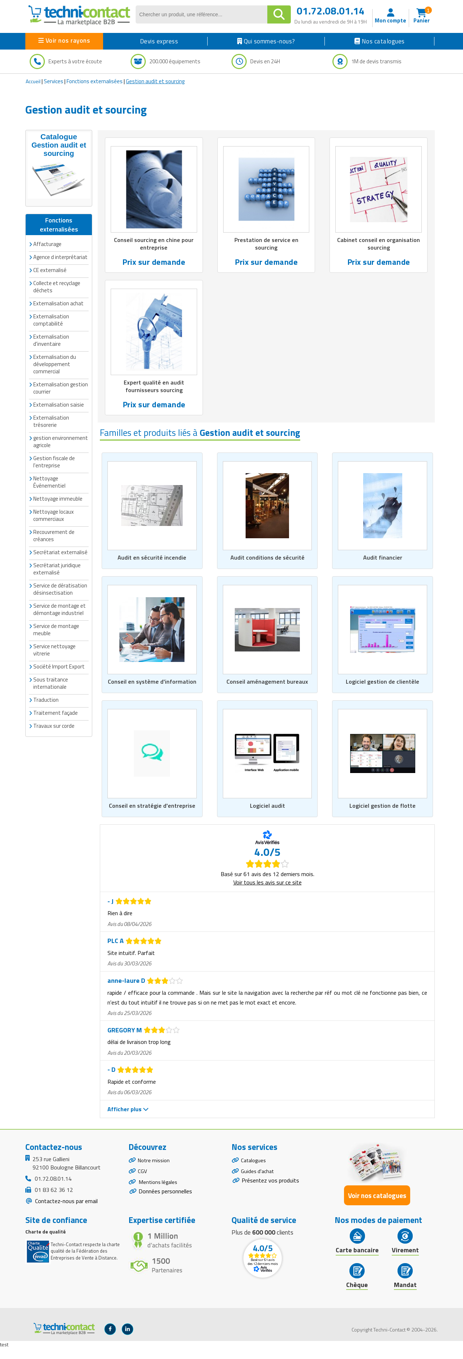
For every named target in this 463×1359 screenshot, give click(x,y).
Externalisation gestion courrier (60, 378)
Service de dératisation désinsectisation (60, 579)
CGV (143, 1184)
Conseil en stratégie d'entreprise (152, 816)
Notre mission (155, 1171)
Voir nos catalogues (377, 1206)
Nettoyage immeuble (57, 489)
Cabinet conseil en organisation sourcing (378, 244)
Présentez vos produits (270, 1194)
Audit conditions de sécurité (267, 559)
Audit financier (382, 559)
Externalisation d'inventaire (51, 330)
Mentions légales (159, 1196)
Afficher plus (128, 1119)
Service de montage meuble (56, 620)
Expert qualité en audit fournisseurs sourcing (154, 387)
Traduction (46, 690)
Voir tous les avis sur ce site (267, 892)
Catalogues (254, 1171)
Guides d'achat (258, 1184)
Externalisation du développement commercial (54, 354)
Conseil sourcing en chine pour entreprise (154, 244)
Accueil (33, 81)
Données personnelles (165, 1207)
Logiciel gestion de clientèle (382, 687)
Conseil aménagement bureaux (267, 687)
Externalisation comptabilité (51, 310)
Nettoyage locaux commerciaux (53, 505)
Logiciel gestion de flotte (382, 816)
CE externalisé (50, 260)
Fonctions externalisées (95, 81)
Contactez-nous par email (66, 1211)
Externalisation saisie (58, 395)
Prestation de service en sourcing (266, 244)
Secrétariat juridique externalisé (57, 559)
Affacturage (47, 234)
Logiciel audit (267, 816)
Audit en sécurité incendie (152, 559)
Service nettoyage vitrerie (54, 640)
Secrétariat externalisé (60, 542)
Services (53, 81)
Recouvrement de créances (54, 526)
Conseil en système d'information (152, 687)
